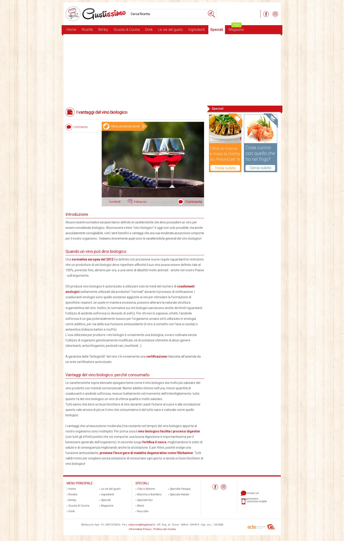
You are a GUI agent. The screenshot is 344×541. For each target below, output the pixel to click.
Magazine (236, 28)
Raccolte (142, 511)
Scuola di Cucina (127, 29)
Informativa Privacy (140, 529)
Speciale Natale (179, 494)
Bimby (103, 29)
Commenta (193, 202)
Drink (149, 29)
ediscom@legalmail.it (141, 524)
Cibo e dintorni (146, 488)
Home (71, 29)
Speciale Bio (145, 500)
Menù (140, 505)
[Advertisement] (172, 69)
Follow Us (139, 201)
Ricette (87, 29)
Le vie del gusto (170, 29)
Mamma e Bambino (149, 494)
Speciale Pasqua (180, 488)
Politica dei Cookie (164, 529)
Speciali (216, 29)
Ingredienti (196, 29)
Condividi (115, 201)
